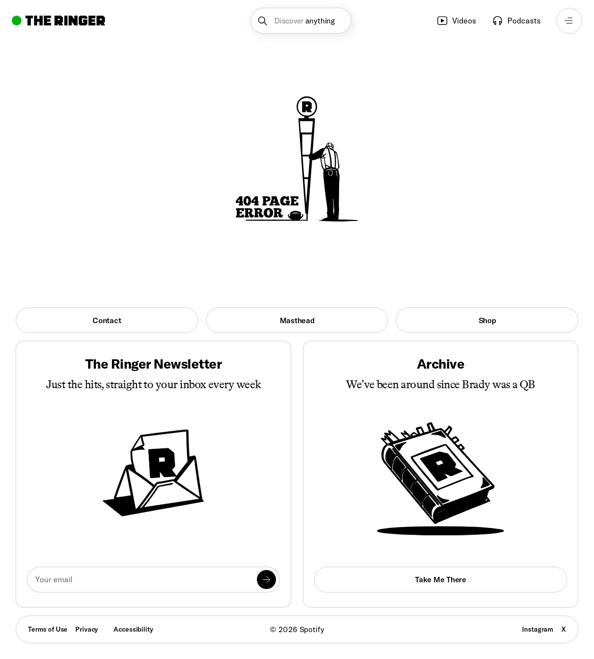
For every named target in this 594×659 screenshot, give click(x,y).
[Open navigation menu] (569, 21)
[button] (301, 21)
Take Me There (440, 579)
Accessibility (133, 629)
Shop (487, 320)
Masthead (297, 320)
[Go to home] (58, 20)
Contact (106, 320)
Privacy (86, 629)
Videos (456, 20)
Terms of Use (48, 629)
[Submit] (266, 579)
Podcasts (516, 20)
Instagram (537, 629)
